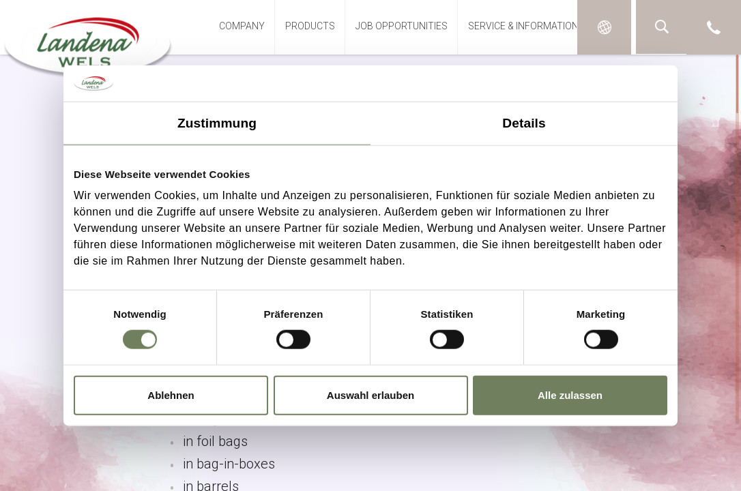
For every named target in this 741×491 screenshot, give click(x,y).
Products (310, 25)
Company (242, 25)
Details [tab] (524, 122)
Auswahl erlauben (370, 394)
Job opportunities (401, 25)
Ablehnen (170, 394)
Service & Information (523, 25)
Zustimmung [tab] (217, 122)
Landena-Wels (88, 43)
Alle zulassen (570, 394)
